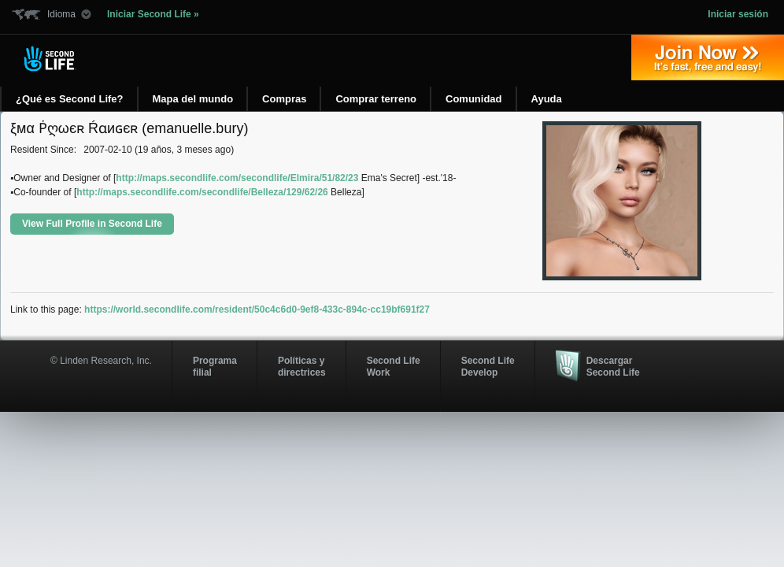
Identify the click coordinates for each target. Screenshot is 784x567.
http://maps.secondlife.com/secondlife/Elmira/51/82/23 (237, 177)
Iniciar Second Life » (153, 14)
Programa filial (215, 366)
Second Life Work (393, 366)
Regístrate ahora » (707, 57)
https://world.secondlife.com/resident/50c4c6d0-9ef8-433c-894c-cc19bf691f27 (257, 309)
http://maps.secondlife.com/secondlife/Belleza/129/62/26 (201, 192)
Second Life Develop (488, 366)
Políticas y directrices (302, 366)
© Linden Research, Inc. (101, 360)
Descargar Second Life (613, 366)
